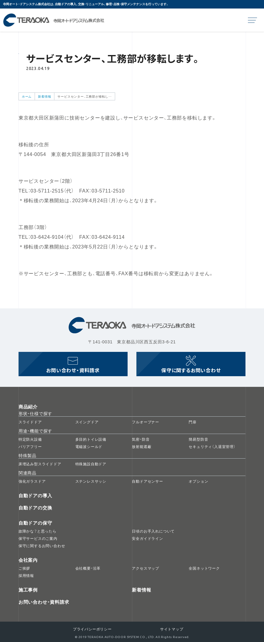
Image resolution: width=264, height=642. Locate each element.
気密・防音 (140, 439)
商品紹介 (28, 406)
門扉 (193, 422)
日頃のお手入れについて (153, 531)
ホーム (27, 96)
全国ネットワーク (204, 568)
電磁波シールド (89, 446)
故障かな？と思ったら (38, 531)
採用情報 (26, 575)
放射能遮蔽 (141, 446)
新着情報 (44, 96)
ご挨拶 (24, 568)
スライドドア (30, 422)
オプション (198, 481)
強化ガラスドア (32, 481)
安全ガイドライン (147, 538)
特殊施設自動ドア (90, 464)
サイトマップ (171, 629)
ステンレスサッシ (90, 481)
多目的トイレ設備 (90, 439)
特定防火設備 (30, 439)
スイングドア (87, 422)
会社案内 (28, 560)
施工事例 (28, 589)
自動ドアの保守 (35, 522)
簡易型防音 (198, 439)
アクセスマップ (145, 568)
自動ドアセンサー (147, 481)
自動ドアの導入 (35, 495)
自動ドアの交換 (35, 507)
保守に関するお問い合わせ (191, 370)
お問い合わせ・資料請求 (44, 602)
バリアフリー (30, 446)
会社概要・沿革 (88, 568)
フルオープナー (145, 422)
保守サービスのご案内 (38, 538)
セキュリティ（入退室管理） (212, 446)
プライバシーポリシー (92, 629)
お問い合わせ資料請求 (73, 370)
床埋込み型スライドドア (40, 464)
